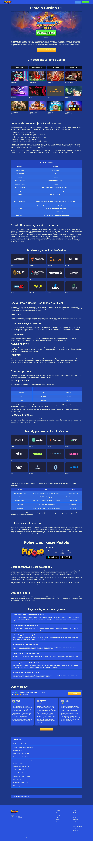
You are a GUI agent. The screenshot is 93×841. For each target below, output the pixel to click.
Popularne (19, 67)
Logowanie (58, 810)
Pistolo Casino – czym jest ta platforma (23, 753)
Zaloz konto (85, 2)
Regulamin (58, 821)
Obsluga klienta (17, 779)
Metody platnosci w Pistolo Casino (21, 766)
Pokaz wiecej (46, 729)
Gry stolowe (75, 819)
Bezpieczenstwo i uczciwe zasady (21, 776)
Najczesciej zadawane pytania (20, 782)
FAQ (60, 2)
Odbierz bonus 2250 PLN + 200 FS (46, 49)
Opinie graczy (16, 785)
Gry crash (55, 67)
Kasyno (27, 2)
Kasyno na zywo (37, 67)
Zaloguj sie (77, 2)
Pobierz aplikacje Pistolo (19, 773)
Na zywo (34, 2)
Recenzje (58, 817)
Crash (74, 824)
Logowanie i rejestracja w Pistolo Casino (23, 747)
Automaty (73, 67)
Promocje (40, 2)
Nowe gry (75, 815)
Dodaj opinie (74, 693)
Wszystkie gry (76, 830)
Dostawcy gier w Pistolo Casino (21, 756)
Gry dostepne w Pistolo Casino (21, 744)
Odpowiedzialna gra (60, 824)
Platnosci (47, 2)
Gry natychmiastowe (77, 826)
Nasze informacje (17, 750)
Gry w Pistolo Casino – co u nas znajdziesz (24, 760)
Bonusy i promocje (17, 763)
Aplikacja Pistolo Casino (19, 769)
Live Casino (75, 821)
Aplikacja (54, 2)
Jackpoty (75, 828)
